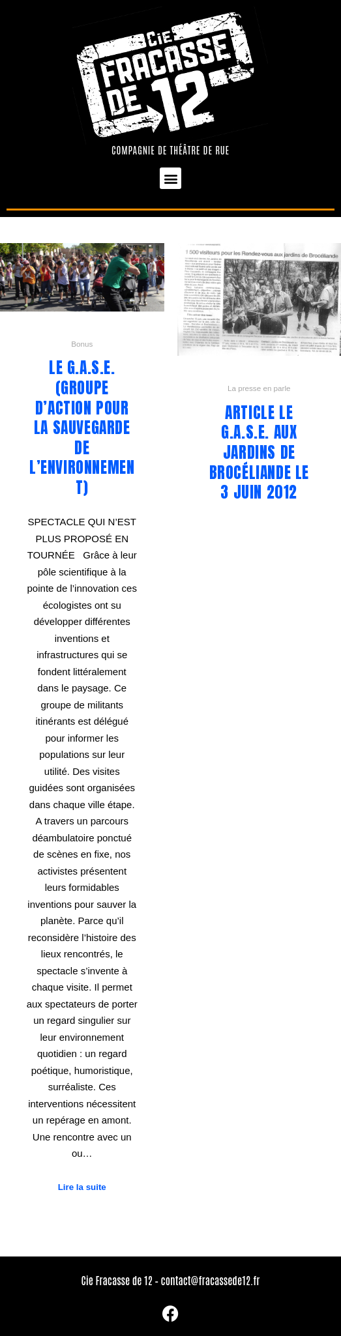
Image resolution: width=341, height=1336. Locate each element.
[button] (170, 178)
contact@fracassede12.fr (210, 1279)
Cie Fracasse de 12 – (120, 1279)
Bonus (82, 344)
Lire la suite (82, 1187)
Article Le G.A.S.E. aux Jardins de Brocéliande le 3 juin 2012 (259, 452)
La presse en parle (259, 388)
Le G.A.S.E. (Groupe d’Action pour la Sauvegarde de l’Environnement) (81, 427)
